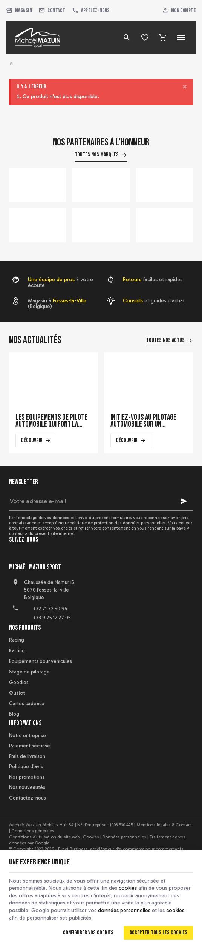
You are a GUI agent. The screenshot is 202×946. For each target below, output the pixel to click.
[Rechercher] (127, 38)
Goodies (19, 682)
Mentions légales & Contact (164, 824)
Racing (16, 640)
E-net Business (73, 849)
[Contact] (52, 10)
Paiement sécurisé (29, 746)
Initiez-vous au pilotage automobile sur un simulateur (143, 421)
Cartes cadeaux (26, 703)
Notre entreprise (27, 735)
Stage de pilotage (29, 672)
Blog (14, 714)
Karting (17, 650)
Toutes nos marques (97, 154)
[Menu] (181, 38)
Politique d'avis (26, 766)
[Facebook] (16, 557)
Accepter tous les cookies (158, 932)
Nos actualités (35, 340)
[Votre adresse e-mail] (101, 501)
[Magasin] (19, 10)
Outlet (17, 693)
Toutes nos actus (165, 340)
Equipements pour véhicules (40, 661)
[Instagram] (49, 557)
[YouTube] (32, 557)
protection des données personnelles (130, 522)
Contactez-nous (27, 798)
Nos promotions (26, 777)
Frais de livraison (27, 756)
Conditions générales (32, 831)
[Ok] (184, 501)
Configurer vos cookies (88, 932)
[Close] (184, 87)
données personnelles (124, 910)
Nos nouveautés (27, 787)
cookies (128, 888)
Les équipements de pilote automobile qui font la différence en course (51, 421)
